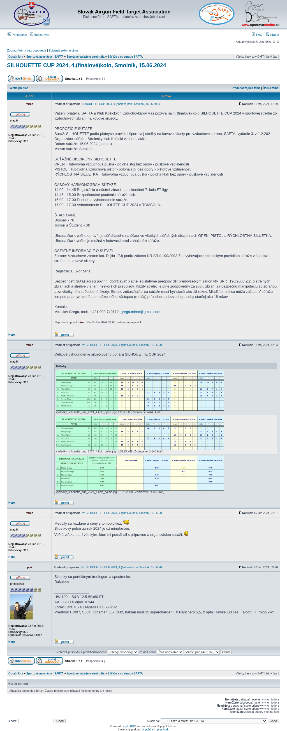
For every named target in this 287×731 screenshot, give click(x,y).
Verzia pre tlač (19, 88)
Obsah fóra (15, 56)
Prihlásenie (17, 34)
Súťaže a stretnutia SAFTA (125, 56)
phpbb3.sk (148, 729)
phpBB (129, 726)
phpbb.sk (163, 729)
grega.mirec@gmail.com (140, 312)
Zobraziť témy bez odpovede (26, 50)
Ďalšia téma (271, 88)
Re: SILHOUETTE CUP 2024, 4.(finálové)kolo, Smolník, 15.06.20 (121, 345)
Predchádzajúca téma (246, 88)
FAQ (257, 34)
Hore (11, 334)
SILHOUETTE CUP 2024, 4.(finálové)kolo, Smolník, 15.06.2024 (86, 65)
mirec (81, 322)
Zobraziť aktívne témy (63, 50)
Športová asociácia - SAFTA (44, 56)
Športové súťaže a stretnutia (85, 56)
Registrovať (40, 34)
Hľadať (272, 34)
